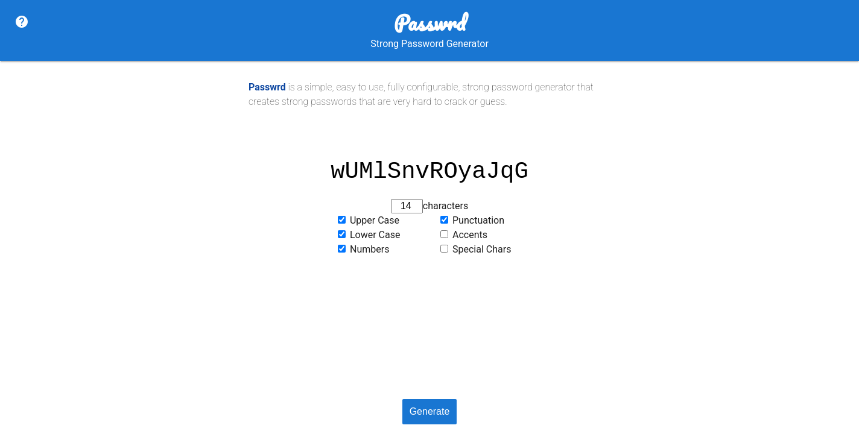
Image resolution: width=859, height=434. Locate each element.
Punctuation (478, 220)
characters (445, 206)
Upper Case (374, 220)
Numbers (369, 249)
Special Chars (481, 249)
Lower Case (375, 235)
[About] (21, 22)
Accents (469, 235)
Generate (430, 411)
